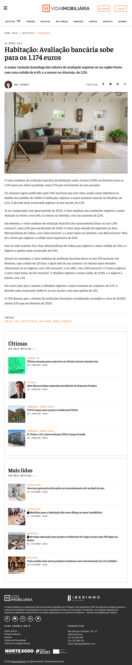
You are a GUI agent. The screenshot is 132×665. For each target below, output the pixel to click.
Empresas (78, 21)
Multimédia (62, 21)
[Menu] (5, 8)
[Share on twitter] (110, 84)
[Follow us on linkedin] (30, 619)
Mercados (44, 33)
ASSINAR (103, 8)
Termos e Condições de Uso (17, 643)
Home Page (11, 33)
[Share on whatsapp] (125, 84)
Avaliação (45, 321)
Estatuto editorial (12, 634)
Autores (8, 637)
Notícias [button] (13, 22)
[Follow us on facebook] (7, 619)
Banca (56, 321)
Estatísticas (29, 321)
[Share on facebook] (103, 84)
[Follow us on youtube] (15, 619)
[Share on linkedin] (117, 84)
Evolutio (60, 661)
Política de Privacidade (15, 640)
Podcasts (108, 21)
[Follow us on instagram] (22, 619)
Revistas (45, 21)
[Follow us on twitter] (38, 619)
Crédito (67, 321)
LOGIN (120, 8)
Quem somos (10, 631)
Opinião (30, 21)
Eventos (93, 21)
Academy (122, 21)
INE (17, 321)
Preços (8, 321)
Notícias (28, 33)
